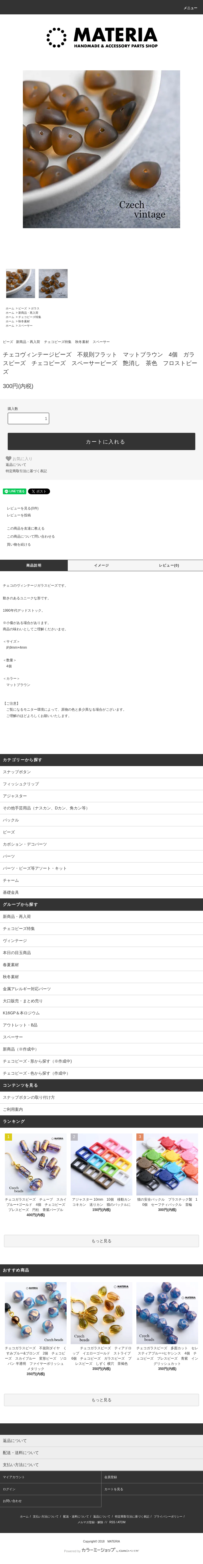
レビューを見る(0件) (19, 508)
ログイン (9, 1489)
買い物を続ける (15, 544)
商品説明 (33, 565)
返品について (16, 465)
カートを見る (113, 1489)
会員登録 (110, 1477)
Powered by (101, 1551)
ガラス (35, 308)
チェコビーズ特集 (29, 317)
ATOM (122, 1522)
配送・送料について (76, 1516)
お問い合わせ (12, 1501)
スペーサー (25, 325)
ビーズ (22, 308)
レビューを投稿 (15, 515)
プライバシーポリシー (168, 1516)
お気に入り (19, 459)
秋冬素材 (24, 321)
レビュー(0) (169, 565)
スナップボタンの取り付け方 (29, 1097)
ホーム (10, 308)
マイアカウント (14, 1477)
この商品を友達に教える (22, 528)
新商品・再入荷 (28, 312)
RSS (112, 1522)
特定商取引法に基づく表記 (26, 471)
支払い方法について (46, 1516)
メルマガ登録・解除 (90, 1522)
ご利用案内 (13, 1109)
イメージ (101, 565)
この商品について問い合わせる (27, 536)
